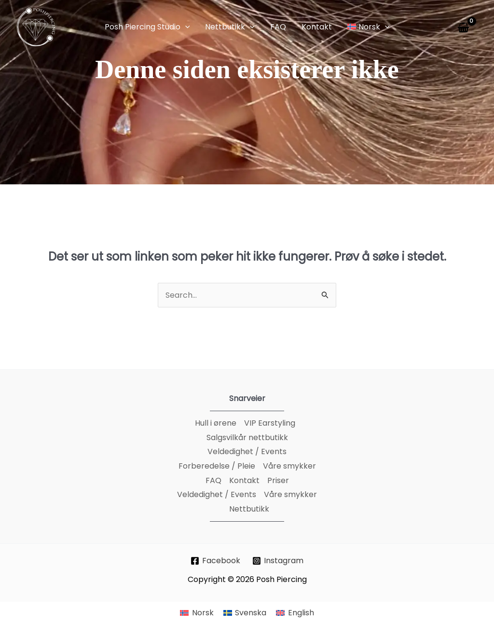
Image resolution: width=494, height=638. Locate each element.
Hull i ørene (215, 423)
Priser (278, 480)
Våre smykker (289, 466)
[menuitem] (196, 613)
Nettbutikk (249, 508)
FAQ (213, 480)
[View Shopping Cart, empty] (465, 27)
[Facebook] (216, 560)
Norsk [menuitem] (203, 612)
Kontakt (244, 480)
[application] (185, 27)
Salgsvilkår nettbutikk (247, 437)
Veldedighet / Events (247, 451)
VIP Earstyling (269, 423)
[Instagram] (278, 560)
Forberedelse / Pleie (216, 466)
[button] (147, 27)
